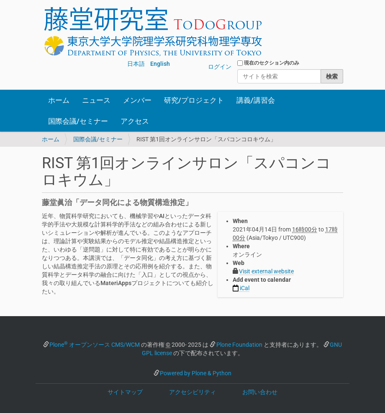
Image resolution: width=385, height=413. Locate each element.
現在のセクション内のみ (271, 63)
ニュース (96, 100)
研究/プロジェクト (194, 100)
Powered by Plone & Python (195, 373)
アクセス (135, 121)
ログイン (219, 66)
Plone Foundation (239, 344)
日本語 (136, 63)
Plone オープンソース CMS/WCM (94, 344)
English (160, 63)
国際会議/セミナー (78, 121)
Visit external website (266, 271)
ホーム (58, 100)
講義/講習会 (255, 100)
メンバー (137, 100)
